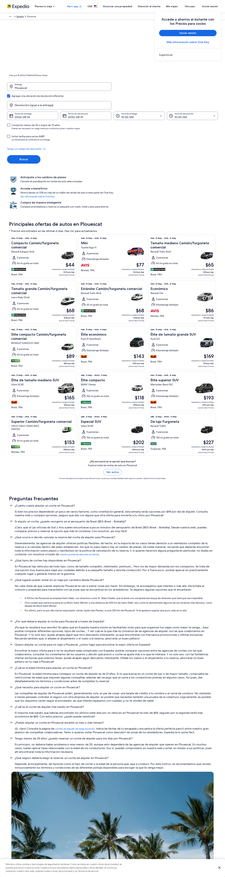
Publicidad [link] (12, 841)
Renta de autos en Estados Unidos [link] (78, 841)
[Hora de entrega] (139, 99)
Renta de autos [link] (30, 17)
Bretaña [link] (53, 17)
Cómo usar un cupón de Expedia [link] (186, 835)
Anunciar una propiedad (128, 6)
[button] (112, 132)
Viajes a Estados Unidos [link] (73, 830)
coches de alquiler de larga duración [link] (75, 692)
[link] (188, 55)
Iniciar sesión (210, 6)
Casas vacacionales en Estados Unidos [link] (79, 824)
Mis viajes (182, 6)
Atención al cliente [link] (179, 813)
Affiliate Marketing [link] (16, 847)
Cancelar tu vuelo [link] (179, 824)
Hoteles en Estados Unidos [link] (74, 818)
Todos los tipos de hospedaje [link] (75, 847)
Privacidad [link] (121, 813)
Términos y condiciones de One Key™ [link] (134, 830)
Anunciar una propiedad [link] (18, 824)
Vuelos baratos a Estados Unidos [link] (77, 835)
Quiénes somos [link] (14, 813)
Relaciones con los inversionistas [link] (22, 835)
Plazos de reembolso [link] (180, 830)
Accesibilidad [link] (122, 841)
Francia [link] (43, 17)
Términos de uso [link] (124, 824)
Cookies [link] (120, 818)
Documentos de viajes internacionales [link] (189, 841)
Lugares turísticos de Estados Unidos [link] (79, 813)
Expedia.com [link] (13, 17)
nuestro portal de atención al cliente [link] (79, 518)
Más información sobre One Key (188, 42)
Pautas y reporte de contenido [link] (130, 852)
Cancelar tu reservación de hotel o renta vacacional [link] (195, 818)
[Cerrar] (219, 868)
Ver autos (112, 436)
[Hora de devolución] (192, 99)
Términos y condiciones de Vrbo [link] (131, 835)
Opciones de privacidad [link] (127, 847)
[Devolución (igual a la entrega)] (166, 88)
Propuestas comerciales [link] (18, 830)
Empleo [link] (10, 818)
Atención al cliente (159, 6)
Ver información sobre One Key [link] (111, 171)
